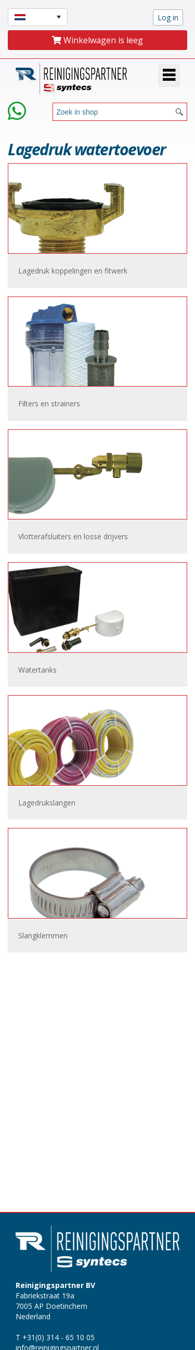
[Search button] (179, 112)
